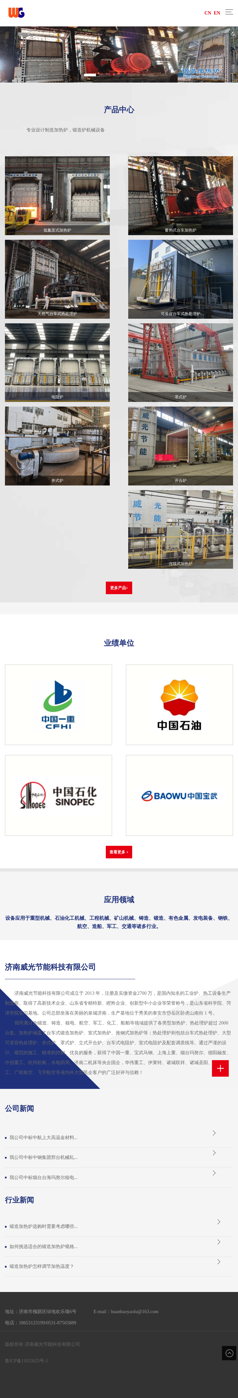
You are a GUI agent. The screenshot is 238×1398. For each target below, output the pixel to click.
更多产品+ (119, 588)
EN (217, 13)
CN (207, 13)
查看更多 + (119, 852)
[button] (90, 75)
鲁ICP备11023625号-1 (26, 1360)
